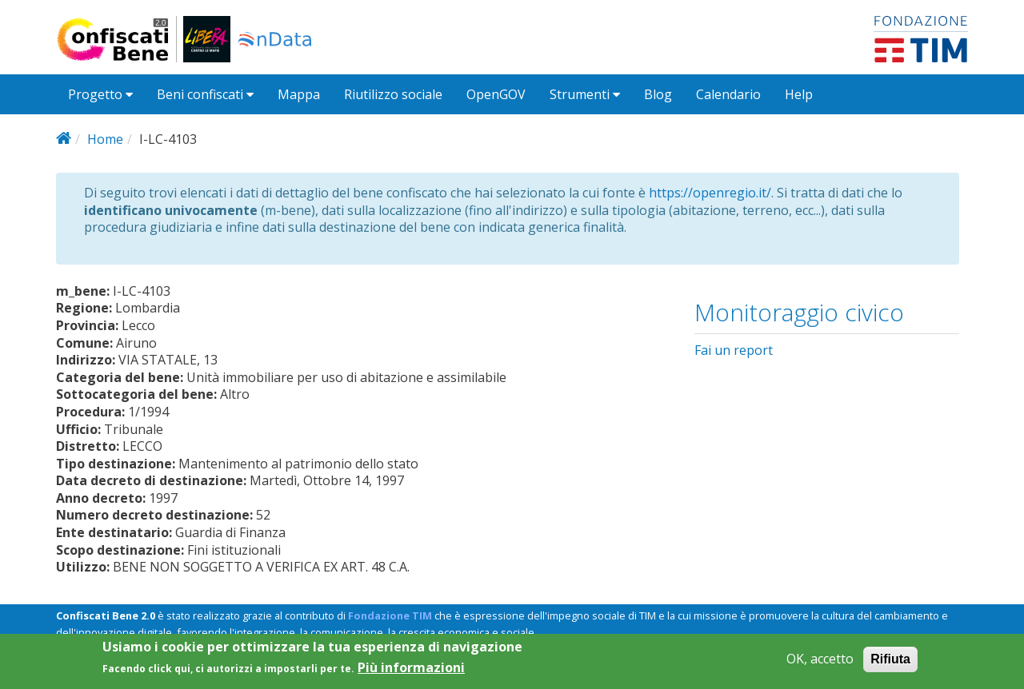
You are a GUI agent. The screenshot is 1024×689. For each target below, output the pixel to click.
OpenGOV (496, 94)
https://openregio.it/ (710, 192)
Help (799, 94)
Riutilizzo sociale (393, 94)
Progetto (100, 94)
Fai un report (733, 350)
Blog (658, 94)
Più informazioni (411, 673)
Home (105, 139)
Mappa (299, 94)
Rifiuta (890, 664)
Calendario (728, 94)
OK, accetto (820, 664)
